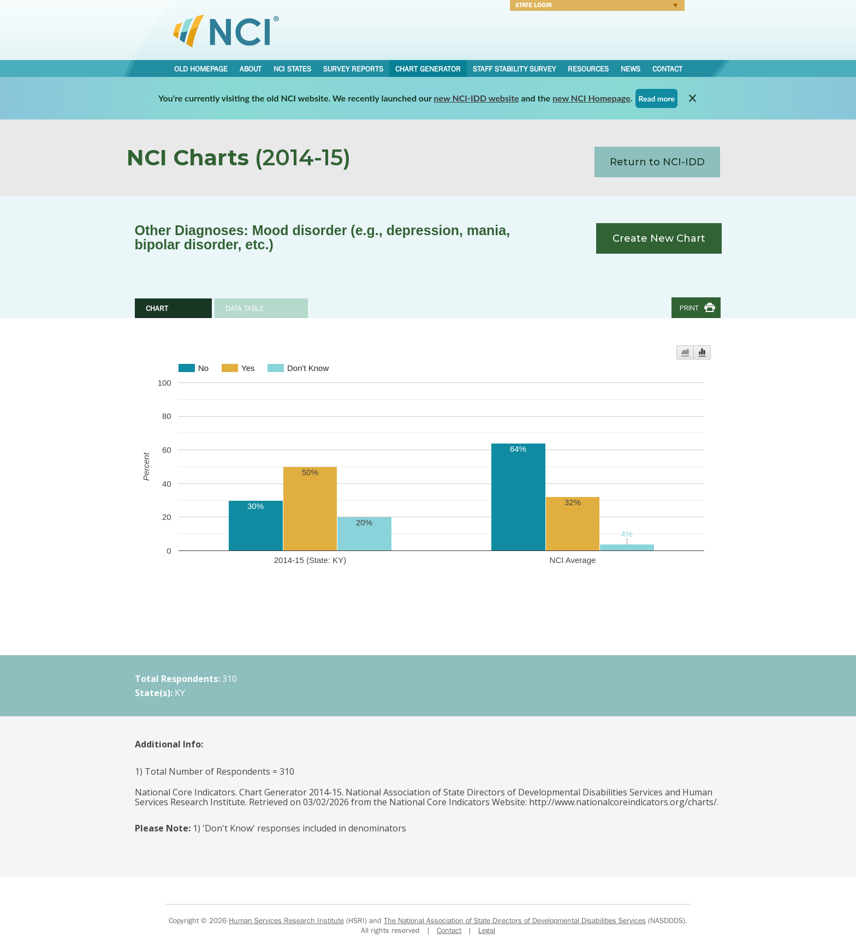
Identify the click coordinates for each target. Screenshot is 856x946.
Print (689, 308)
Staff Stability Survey (514, 68)
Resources (588, 68)
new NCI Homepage (591, 98)
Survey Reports (353, 68)
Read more (656, 98)
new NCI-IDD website (476, 98)
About (250, 68)
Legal (486, 930)
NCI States (292, 68)
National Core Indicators (226, 30)
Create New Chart (659, 238)
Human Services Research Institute (286, 920)
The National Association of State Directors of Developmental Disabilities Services (515, 920)
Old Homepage (201, 68)
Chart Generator (428, 68)
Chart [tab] (157, 308)
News (630, 68)
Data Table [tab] (244, 308)
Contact (667, 68)
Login (593, 6)
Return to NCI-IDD (657, 162)
